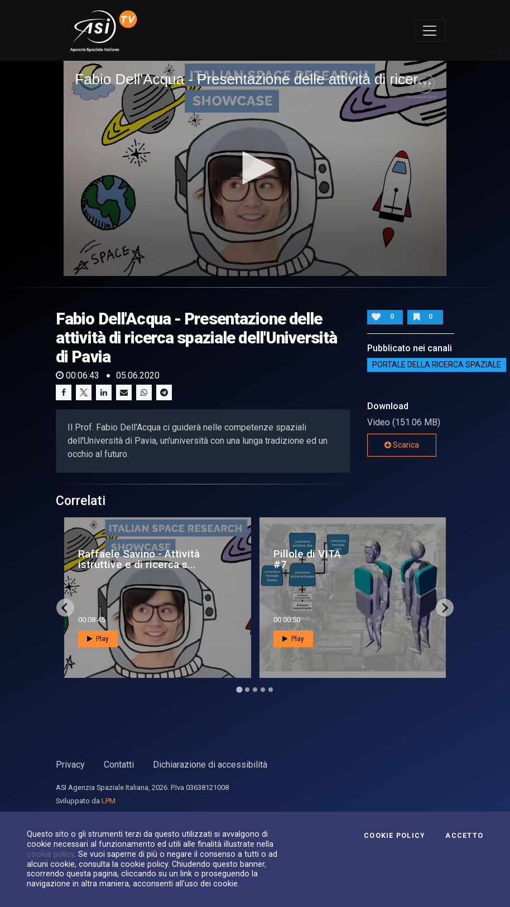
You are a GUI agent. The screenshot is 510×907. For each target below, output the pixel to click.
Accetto (464, 835)
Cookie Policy (394, 835)
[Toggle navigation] (429, 31)
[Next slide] (445, 608)
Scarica (401, 444)
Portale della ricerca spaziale (436, 364)
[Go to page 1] (239, 690)
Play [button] (98, 639)
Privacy (70, 764)
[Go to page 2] (247, 689)
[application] (255, 168)
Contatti (119, 764)
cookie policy (50, 854)
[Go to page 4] (263, 689)
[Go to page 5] (270, 689)
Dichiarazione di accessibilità (210, 764)
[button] (255, 167)
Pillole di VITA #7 (307, 559)
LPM (109, 801)
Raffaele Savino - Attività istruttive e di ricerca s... (139, 559)
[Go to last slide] (65, 608)
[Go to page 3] (255, 689)
